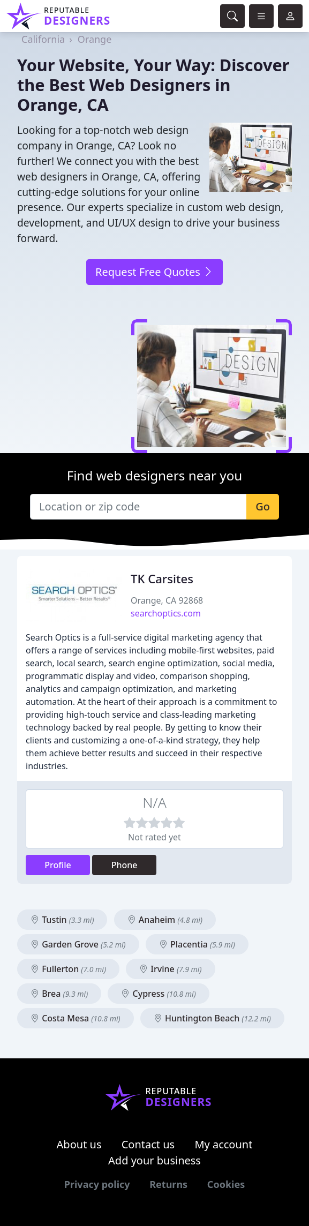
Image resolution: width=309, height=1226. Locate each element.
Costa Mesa (75, 1018)
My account (223, 1144)
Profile (57, 865)
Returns (168, 1184)
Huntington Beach (212, 1018)
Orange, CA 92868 (167, 600)
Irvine (170, 969)
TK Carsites (162, 578)
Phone (124, 865)
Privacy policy (97, 1184)
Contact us (148, 1144)
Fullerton (68, 969)
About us (79, 1144)
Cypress (158, 993)
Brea (59, 993)
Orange (95, 39)
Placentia (197, 944)
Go (262, 506)
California (43, 39)
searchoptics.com (166, 613)
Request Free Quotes (154, 272)
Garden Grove (78, 944)
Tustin (62, 920)
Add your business (154, 1160)
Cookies (226, 1184)
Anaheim (164, 920)
